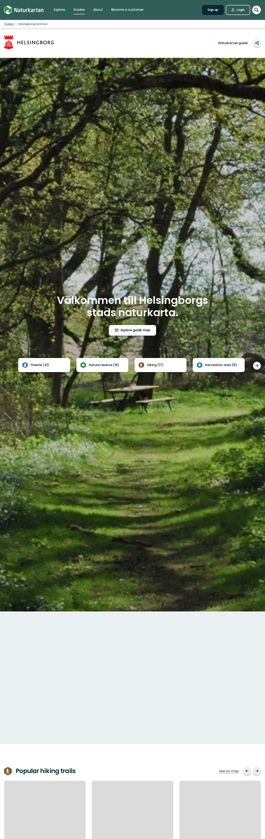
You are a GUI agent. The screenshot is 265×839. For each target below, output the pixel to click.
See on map (229, 771)
